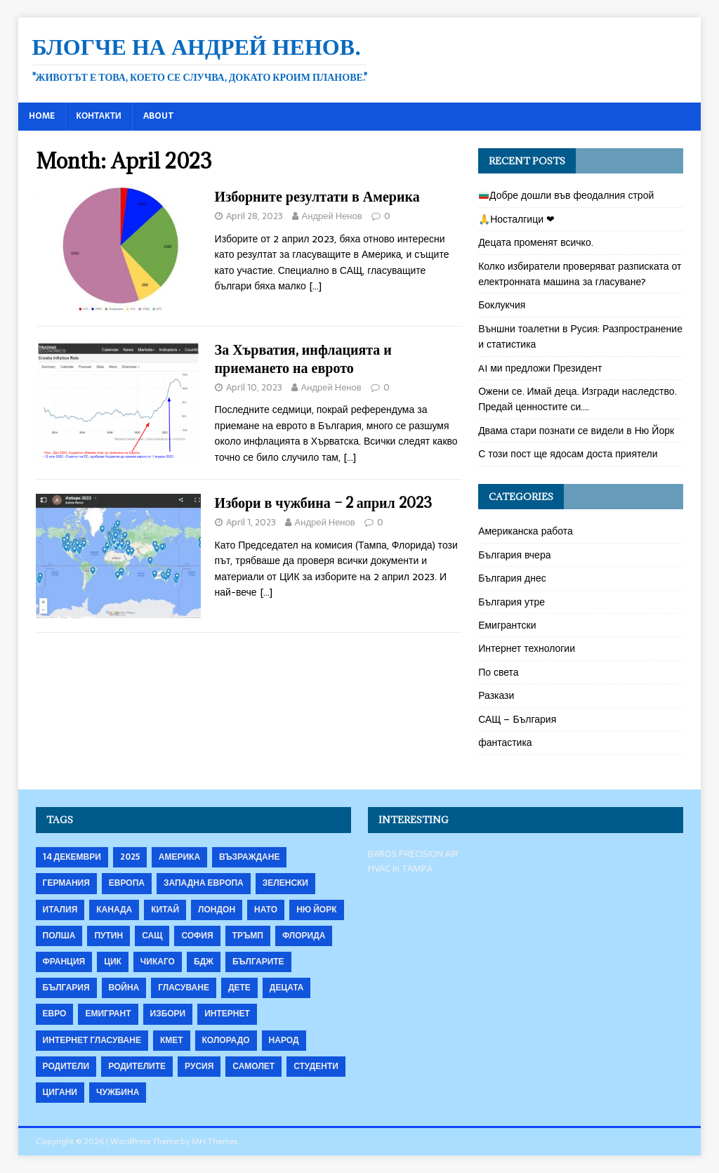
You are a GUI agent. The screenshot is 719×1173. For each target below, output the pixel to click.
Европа (127, 883)
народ (284, 1040)
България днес (512, 578)
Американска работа (525, 531)
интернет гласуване (92, 1040)
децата (287, 988)
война (124, 988)
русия (199, 1066)
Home (42, 116)
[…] (315, 286)
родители (66, 1066)
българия (66, 988)
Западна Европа (204, 883)
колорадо (226, 1040)
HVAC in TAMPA (400, 868)
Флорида (303, 936)
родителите (137, 1066)
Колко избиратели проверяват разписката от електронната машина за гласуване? (579, 273)
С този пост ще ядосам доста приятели (567, 453)
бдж (203, 962)
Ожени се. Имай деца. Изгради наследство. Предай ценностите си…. (577, 399)
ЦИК (112, 962)
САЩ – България (517, 719)
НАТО (265, 910)
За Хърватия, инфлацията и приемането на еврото (303, 358)
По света (498, 672)
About (158, 116)
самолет (253, 1066)
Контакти (99, 116)
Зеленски (285, 883)
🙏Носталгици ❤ (516, 219)
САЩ (152, 936)
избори (168, 1014)
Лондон (216, 910)
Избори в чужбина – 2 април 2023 (323, 502)
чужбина (117, 1092)
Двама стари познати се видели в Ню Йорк (576, 430)
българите (258, 962)
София (197, 936)
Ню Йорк (316, 910)
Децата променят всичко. (535, 242)
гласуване (183, 988)
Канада (114, 910)
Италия (60, 910)
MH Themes (214, 1141)
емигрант (108, 1014)
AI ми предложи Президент (540, 368)
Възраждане (249, 857)
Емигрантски (507, 625)
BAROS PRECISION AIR (413, 853)
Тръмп (247, 936)
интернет (227, 1014)
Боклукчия (501, 305)
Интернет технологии (526, 648)
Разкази (496, 695)
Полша (59, 936)
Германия (66, 883)
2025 (130, 857)
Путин (108, 936)
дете (239, 988)
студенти (315, 1066)
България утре (511, 602)
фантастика (505, 742)
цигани (60, 1092)
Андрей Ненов (332, 216)
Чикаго (157, 962)
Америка (179, 857)
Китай (165, 910)
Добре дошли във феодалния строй (566, 195)
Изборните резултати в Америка (317, 196)
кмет (171, 1040)
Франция (64, 962)
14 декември (72, 857)
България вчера (514, 555)
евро (55, 1014)
